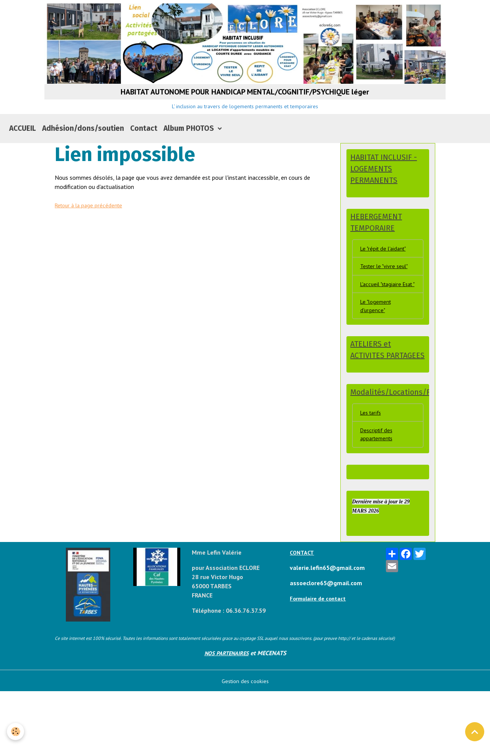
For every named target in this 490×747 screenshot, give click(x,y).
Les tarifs (372, 465)
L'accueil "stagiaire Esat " (383, 316)
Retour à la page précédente (91, 228)
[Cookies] (16, 731)
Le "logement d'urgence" (377, 344)
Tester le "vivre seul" (386, 293)
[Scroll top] (474, 731)
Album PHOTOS (189, 151)
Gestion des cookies (245, 736)
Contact (143, 151)
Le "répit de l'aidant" (385, 274)
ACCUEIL (22, 151)
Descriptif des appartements (378, 488)
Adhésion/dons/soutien (83, 151)
